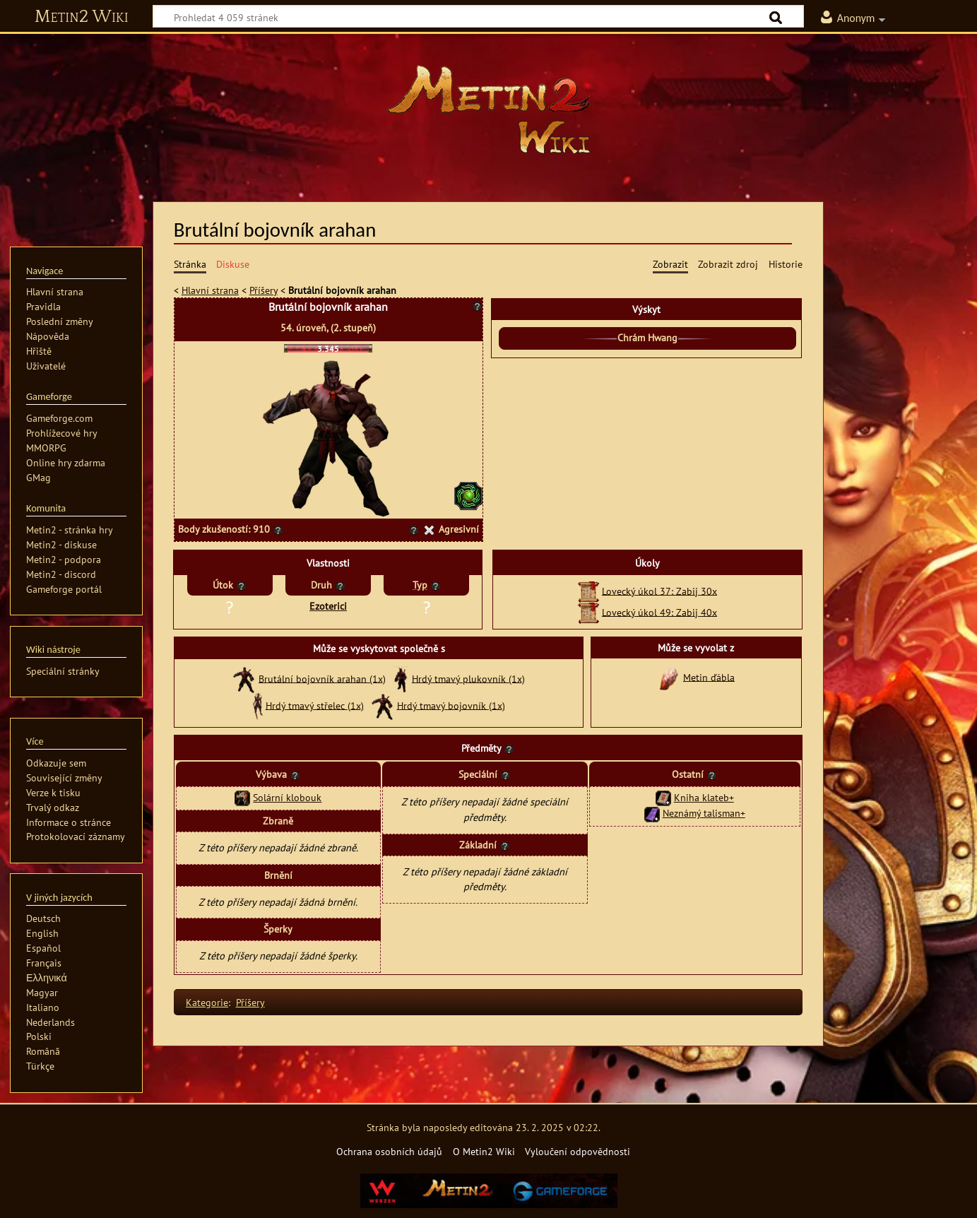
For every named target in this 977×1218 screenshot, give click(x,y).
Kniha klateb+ (704, 797)
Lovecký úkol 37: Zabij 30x (659, 590)
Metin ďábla (709, 676)
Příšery (263, 290)
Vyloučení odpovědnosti (577, 1151)
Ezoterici (328, 606)
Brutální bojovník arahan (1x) (322, 678)
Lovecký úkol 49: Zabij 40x (659, 611)
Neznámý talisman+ (704, 813)
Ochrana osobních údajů (389, 1151)
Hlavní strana (210, 290)
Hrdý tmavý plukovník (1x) (468, 678)
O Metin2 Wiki (484, 1151)
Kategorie (207, 1002)
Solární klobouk (287, 797)
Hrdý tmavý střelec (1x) (315, 704)
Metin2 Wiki (82, 17)
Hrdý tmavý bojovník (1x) (451, 704)
